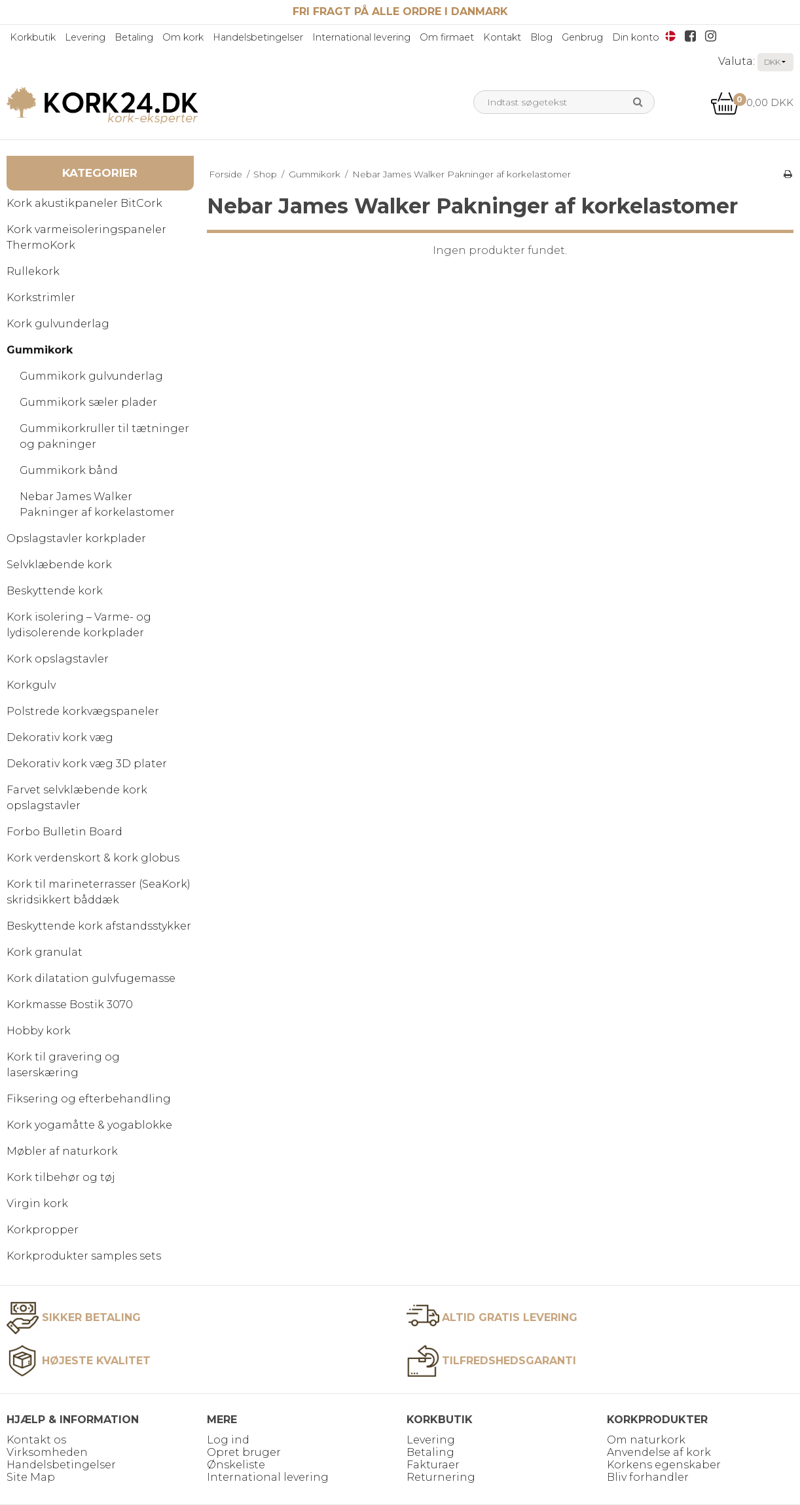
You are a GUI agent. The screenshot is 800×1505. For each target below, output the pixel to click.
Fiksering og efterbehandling (89, 1099)
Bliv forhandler (648, 1477)
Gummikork (40, 350)
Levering (85, 37)
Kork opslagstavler (58, 659)
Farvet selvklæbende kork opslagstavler (77, 798)
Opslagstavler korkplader (76, 538)
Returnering (441, 1477)
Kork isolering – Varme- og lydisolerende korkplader (79, 625)
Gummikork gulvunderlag (91, 376)
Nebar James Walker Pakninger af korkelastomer (97, 504)
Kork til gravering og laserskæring (63, 1065)
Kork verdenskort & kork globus (93, 858)
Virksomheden (47, 1452)
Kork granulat (44, 952)
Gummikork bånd (69, 470)
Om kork (183, 37)
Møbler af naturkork (62, 1151)
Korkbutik (33, 37)
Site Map (31, 1477)
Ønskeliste (236, 1465)
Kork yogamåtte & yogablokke (89, 1125)
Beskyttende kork (55, 591)
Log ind (228, 1440)
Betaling (134, 37)
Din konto (635, 37)
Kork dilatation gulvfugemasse (91, 978)
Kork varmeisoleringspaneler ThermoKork (86, 237)
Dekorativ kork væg (60, 737)
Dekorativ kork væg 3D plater (87, 763)
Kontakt (502, 37)
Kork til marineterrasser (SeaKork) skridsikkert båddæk (99, 892)
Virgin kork (37, 1203)
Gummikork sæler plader (88, 402)
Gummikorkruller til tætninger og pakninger (104, 436)
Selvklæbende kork (59, 564)
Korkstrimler (41, 297)
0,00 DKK (751, 102)
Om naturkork (646, 1440)
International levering (361, 37)
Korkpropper (43, 1230)
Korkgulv (31, 685)
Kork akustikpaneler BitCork (84, 203)
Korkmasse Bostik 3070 (70, 1004)
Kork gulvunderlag (58, 323)
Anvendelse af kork (659, 1452)
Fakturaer (433, 1465)
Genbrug (582, 37)
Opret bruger (244, 1452)
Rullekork (33, 271)
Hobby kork (39, 1030)
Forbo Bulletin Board (64, 831)
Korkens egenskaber (664, 1465)
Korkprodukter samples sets (84, 1256)
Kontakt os (36, 1440)
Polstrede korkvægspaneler (83, 711)
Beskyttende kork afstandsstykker (99, 926)
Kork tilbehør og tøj (61, 1177)
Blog (541, 37)
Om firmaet (447, 37)
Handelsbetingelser (258, 37)
